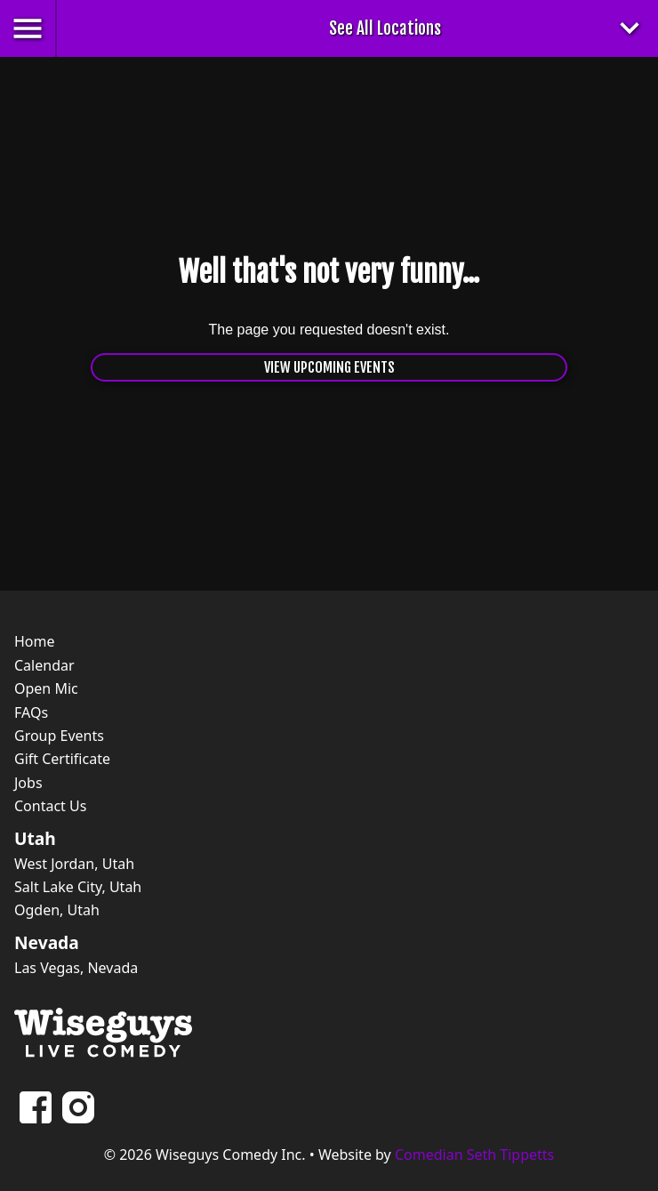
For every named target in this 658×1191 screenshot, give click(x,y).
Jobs (28, 783)
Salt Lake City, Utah (77, 887)
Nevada (46, 943)
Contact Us (50, 806)
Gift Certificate (62, 759)
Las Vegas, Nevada (76, 968)
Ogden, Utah (57, 910)
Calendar (44, 665)
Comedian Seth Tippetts (474, 1154)
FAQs (31, 712)
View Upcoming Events (329, 367)
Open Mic (46, 688)
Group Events (59, 736)
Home (34, 641)
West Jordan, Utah (74, 864)
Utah (35, 839)
